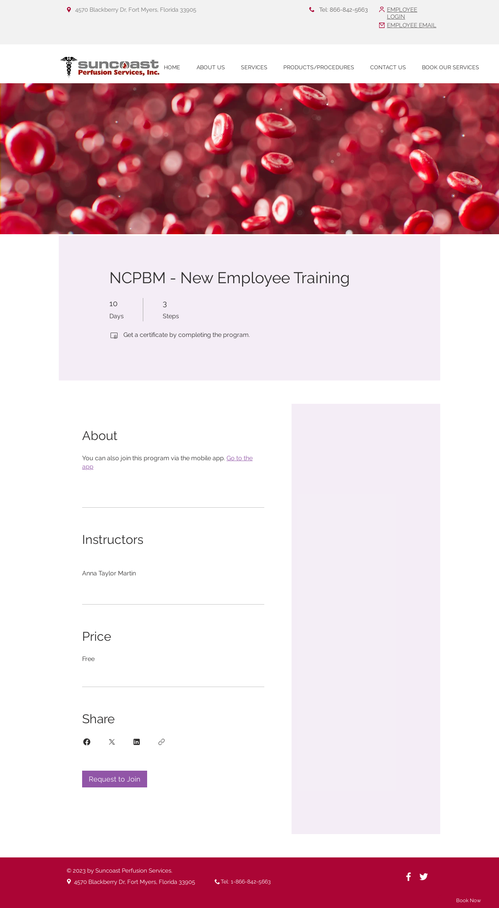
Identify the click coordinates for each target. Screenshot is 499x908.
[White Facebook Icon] (408, 876)
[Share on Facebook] (86, 742)
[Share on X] (111, 742)
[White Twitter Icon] (423, 876)
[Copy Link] (161, 742)
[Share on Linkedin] (136, 742)
